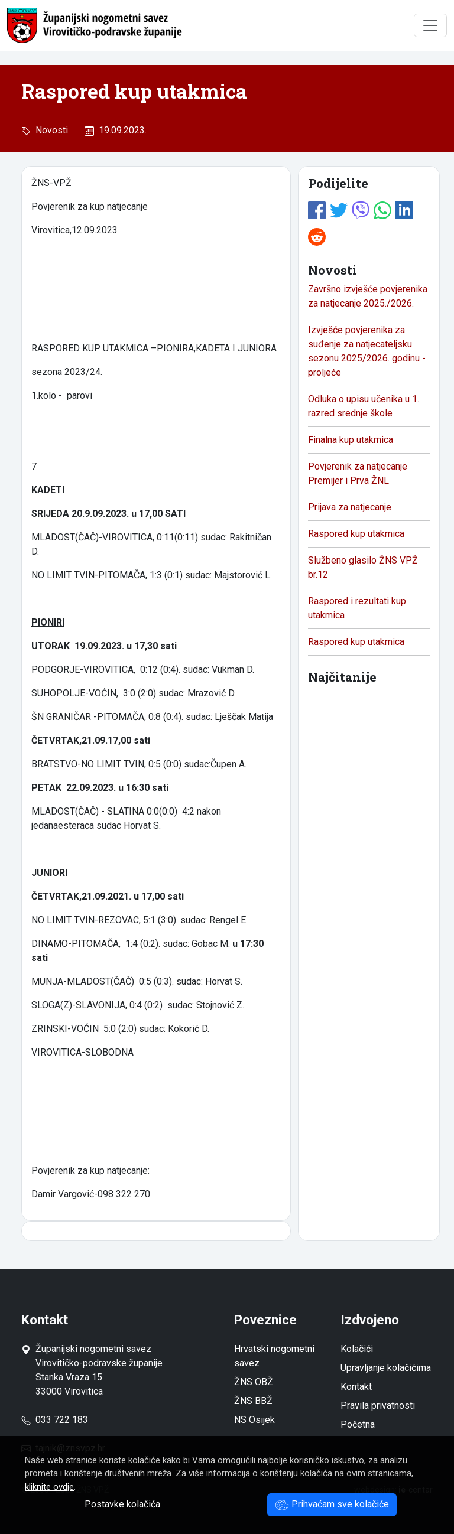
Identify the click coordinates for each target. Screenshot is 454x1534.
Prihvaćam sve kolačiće (332, 1504)
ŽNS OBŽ (253, 1382)
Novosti (49, 130)
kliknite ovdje (49, 1486)
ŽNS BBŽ (253, 1400)
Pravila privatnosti (377, 1405)
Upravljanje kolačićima (385, 1367)
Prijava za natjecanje (349, 507)
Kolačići (356, 1348)
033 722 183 (54, 1419)
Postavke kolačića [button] (122, 1504)
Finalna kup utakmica (350, 439)
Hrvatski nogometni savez (274, 1356)
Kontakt (356, 1386)
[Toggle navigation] (430, 25)
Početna (357, 1424)
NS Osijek (254, 1419)
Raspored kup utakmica (356, 533)
